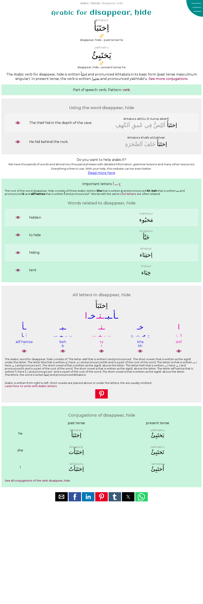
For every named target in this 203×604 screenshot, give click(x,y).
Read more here (101, 173)
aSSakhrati (157, 137)
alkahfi (164, 118)
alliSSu (141, 118)
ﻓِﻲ (148, 125)
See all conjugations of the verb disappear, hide (37, 480)
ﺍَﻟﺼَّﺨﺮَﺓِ (134, 144)
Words (95, 3)
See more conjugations (168, 79)
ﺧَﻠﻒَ (149, 144)
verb (126, 90)
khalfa (145, 137)
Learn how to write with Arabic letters (31, 386)
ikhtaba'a (129, 118)
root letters (128, 193)
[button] (194, 8)
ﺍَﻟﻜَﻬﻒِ (122, 125)
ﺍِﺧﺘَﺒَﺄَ (172, 125)
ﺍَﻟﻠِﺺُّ (159, 125)
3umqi (154, 118)
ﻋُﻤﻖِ (137, 125)
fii (148, 118)
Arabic (84, 3)
